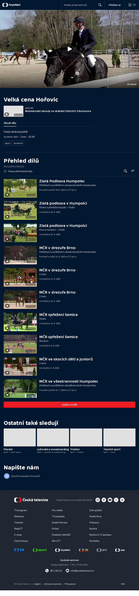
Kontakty (94, 546)
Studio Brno (95, 521)
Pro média (57, 515)
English (37, 589)
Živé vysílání (95, 515)
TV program (20, 515)
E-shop (18, 540)
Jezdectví (18, 149)
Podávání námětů (61, 540)
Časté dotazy (21, 546)
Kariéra (93, 534)
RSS (123, 589)
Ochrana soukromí (52, 589)
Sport (7, 149)
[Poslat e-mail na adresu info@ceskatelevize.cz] (80, 576)
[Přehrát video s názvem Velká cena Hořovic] (69, 48)
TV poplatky (58, 521)
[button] (69, 49)
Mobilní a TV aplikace (100, 540)
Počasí (55, 534)
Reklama (19, 521)
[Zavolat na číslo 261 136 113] (53, 576)
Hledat (99, 6)
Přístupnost (70, 589)
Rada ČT (18, 534)
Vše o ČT (56, 546)
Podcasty (94, 528)
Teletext (18, 528)
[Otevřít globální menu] (132, 5)
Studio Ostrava (59, 528)
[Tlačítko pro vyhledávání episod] (125, 177)
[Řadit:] (132, 176)
